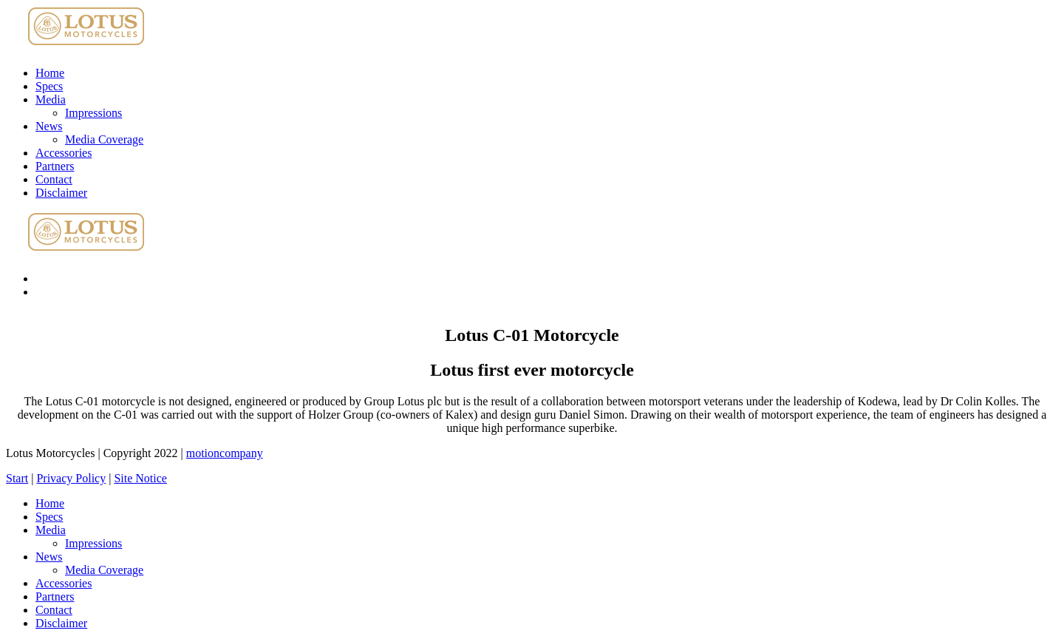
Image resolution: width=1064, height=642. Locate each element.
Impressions (93, 113)
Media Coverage (104, 139)
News (48, 126)
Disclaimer (61, 192)
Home (49, 73)
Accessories (63, 152)
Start (17, 478)
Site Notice (140, 478)
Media (50, 99)
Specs (49, 86)
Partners (54, 166)
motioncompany (224, 453)
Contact (53, 179)
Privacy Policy (71, 478)
